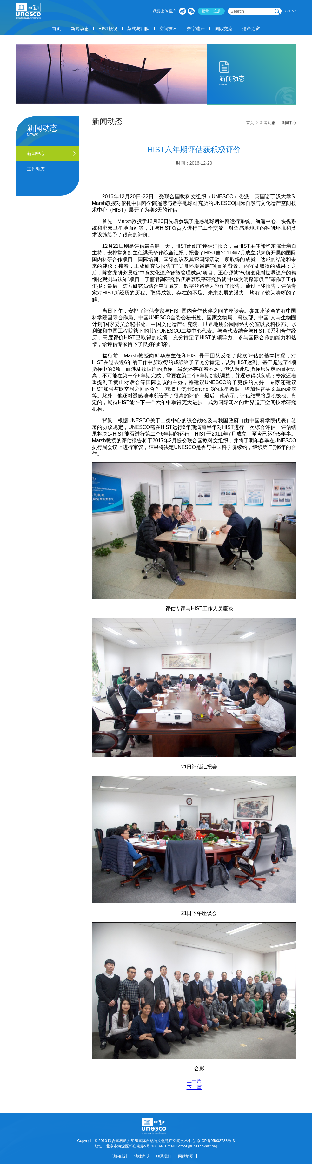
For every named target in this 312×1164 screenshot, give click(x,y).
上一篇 (194, 1080)
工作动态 (36, 169)
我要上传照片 (164, 11)
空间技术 (168, 28)
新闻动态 (80, 28)
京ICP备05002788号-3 (216, 1141)
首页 (56, 28)
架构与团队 (138, 28)
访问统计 (120, 1156)
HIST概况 (107, 28)
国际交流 (223, 28)
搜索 (277, 11)
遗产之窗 (251, 28)
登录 (205, 11)
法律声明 (141, 1156)
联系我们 (163, 1156)
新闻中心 (288, 122)
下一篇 (194, 1087)
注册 (217, 11)
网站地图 (185, 1156)
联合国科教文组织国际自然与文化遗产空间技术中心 (152, 1141)
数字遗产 (196, 28)
